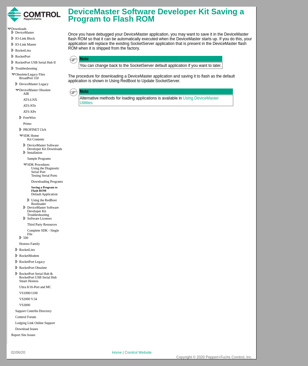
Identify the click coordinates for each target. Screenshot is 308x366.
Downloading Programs (47, 181)
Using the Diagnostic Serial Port (45, 170)
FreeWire (29, 117)
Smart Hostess (29, 281)
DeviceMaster (24, 32)
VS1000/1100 (28, 293)
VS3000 (24, 305)
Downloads (19, 29)
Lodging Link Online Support (35, 323)
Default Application (44, 194)
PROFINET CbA (34, 129)
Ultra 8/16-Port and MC (35, 287)
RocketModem (29, 256)
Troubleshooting (26, 68)
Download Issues (26, 329)
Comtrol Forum (25, 317)
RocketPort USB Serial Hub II (35, 62)
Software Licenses (39, 218)
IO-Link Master (25, 44)
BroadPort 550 (29, 78)
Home (117, 352)
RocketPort (22, 56)
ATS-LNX (30, 99)
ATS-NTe (29, 105)
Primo (27, 123)
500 (25, 238)
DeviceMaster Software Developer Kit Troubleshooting (43, 211)
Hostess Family (29, 244)
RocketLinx (23, 50)
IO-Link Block (25, 38)
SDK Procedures (38, 164)
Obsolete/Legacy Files (30, 74)
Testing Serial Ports (44, 175)
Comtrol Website (138, 352)
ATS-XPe (29, 111)
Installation (34, 152)
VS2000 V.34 (28, 299)
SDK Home (31, 135)
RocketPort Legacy (32, 262)
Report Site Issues (23, 335)
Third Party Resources (42, 224)
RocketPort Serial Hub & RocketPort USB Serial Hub (38, 275)
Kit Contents (35, 139)
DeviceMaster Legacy (34, 84)
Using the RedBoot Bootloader (44, 202)
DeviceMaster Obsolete (35, 90)
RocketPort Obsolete (33, 268)
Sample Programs (39, 158)
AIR (26, 93)
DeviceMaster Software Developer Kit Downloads (44, 147)
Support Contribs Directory (33, 311)
